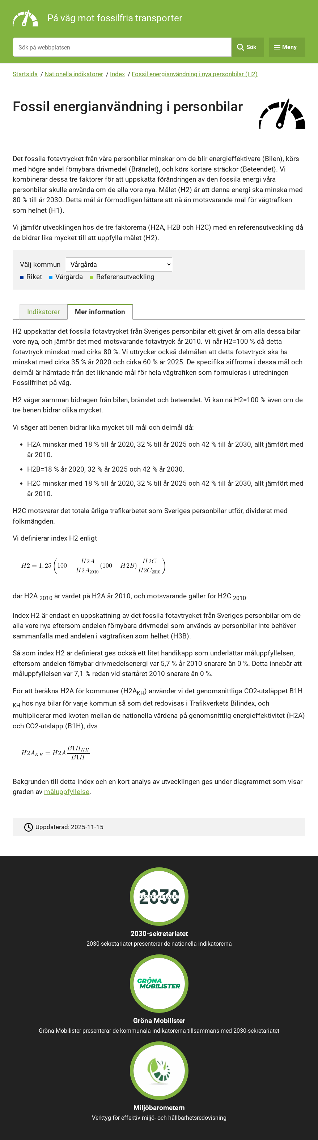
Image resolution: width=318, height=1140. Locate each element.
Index (117, 74)
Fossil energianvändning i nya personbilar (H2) (195, 74)
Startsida (25, 74)
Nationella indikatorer (73, 74)
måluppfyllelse (66, 792)
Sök (251, 47)
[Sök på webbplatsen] (122, 47)
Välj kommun (40, 264)
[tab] (43, 312)
